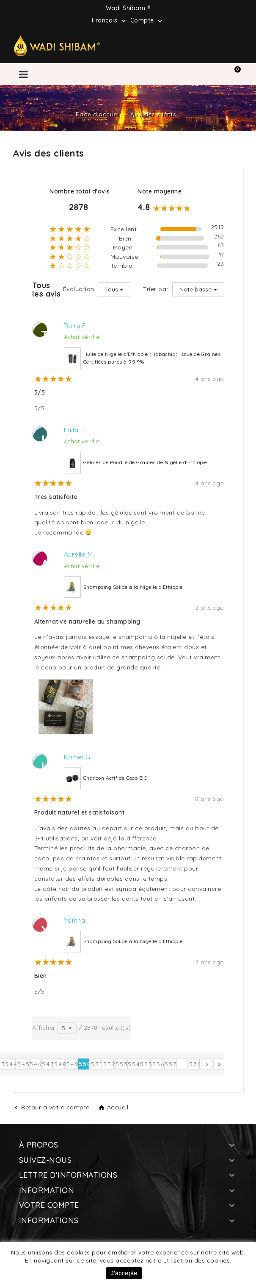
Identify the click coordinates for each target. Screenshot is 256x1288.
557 (170, 1064)
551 (96, 1064)
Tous (111, 289)
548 (59, 1064)
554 (133, 1064)
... (182, 1064)
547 (47, 1064)
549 (71, 1064)
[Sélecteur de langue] (110, 20)
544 (10, 1064)
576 (194, 1064)
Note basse (195, 289)
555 (145, 1064)
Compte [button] (147, 21)
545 (22, 1064)
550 (84, 1064)
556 (157, 1064)
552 (108, 1064)
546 (35, 1064)
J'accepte (123, 1273)
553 (121, 1064)
